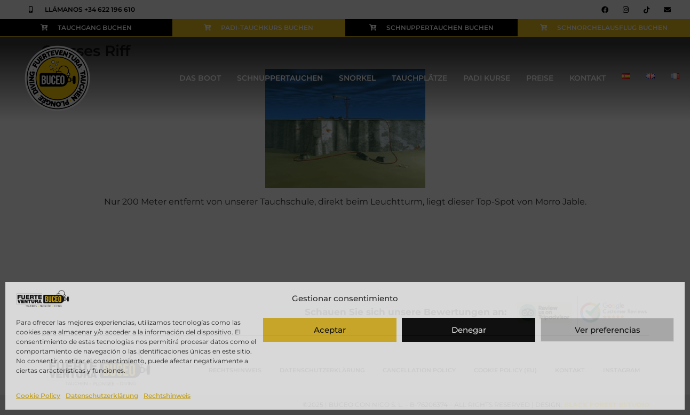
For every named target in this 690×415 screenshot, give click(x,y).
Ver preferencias (607, 330)
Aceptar (330, 330)
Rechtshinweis (167, 395)
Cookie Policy (38, 395)
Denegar (468, 330)
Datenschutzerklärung (102, 395)
